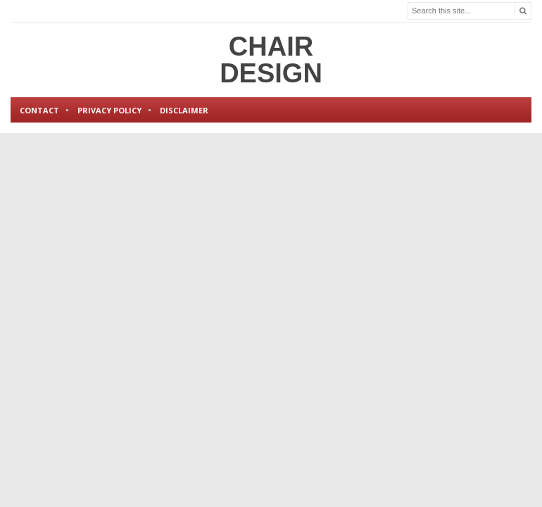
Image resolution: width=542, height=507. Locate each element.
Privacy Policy (109, 110)
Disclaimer (184, 110)
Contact (39, 110)
